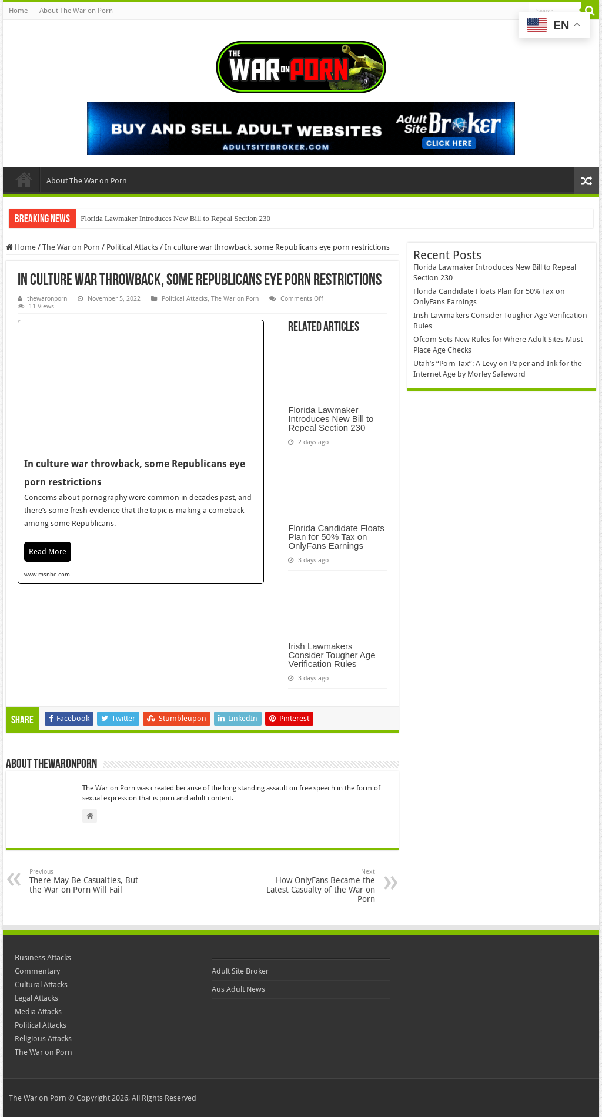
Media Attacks (38, 1011)
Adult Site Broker (240, 971)
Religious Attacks (43, 1038)
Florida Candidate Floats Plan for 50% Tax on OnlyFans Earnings (336, 537)
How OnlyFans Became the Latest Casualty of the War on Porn (315, 886)
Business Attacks (43, 957)
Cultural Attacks (41, 984)
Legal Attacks (36, 998)
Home (18, 10)
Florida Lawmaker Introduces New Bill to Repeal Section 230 (175, 218)
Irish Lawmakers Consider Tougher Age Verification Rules (331, 655)
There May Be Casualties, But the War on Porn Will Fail (89, 881)
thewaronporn (47, 299)
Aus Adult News (238, 989)
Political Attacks (132, 247)
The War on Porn (71, 247)
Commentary (37, 971)
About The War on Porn (76, 10)
